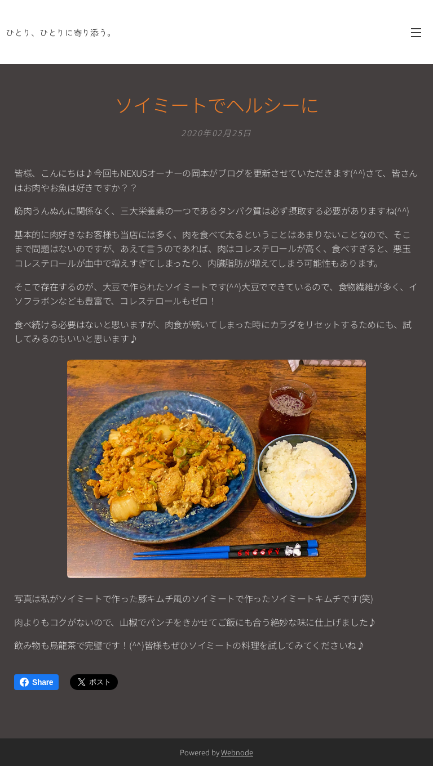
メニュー (416, 32)
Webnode (237, 752)
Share (36, 682)
